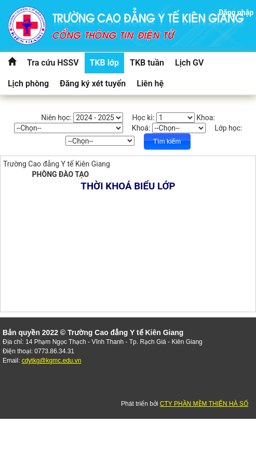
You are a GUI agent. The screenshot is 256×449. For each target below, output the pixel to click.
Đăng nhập (236, 12)
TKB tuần (147, 63)
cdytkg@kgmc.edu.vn (52, 360)
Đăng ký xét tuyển (93, 83)
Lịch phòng (28, 83)
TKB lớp (104, 63)
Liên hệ (150, 83)
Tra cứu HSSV (53, 63)
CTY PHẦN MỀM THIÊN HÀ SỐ (204, 403)
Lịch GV (189, 63)
